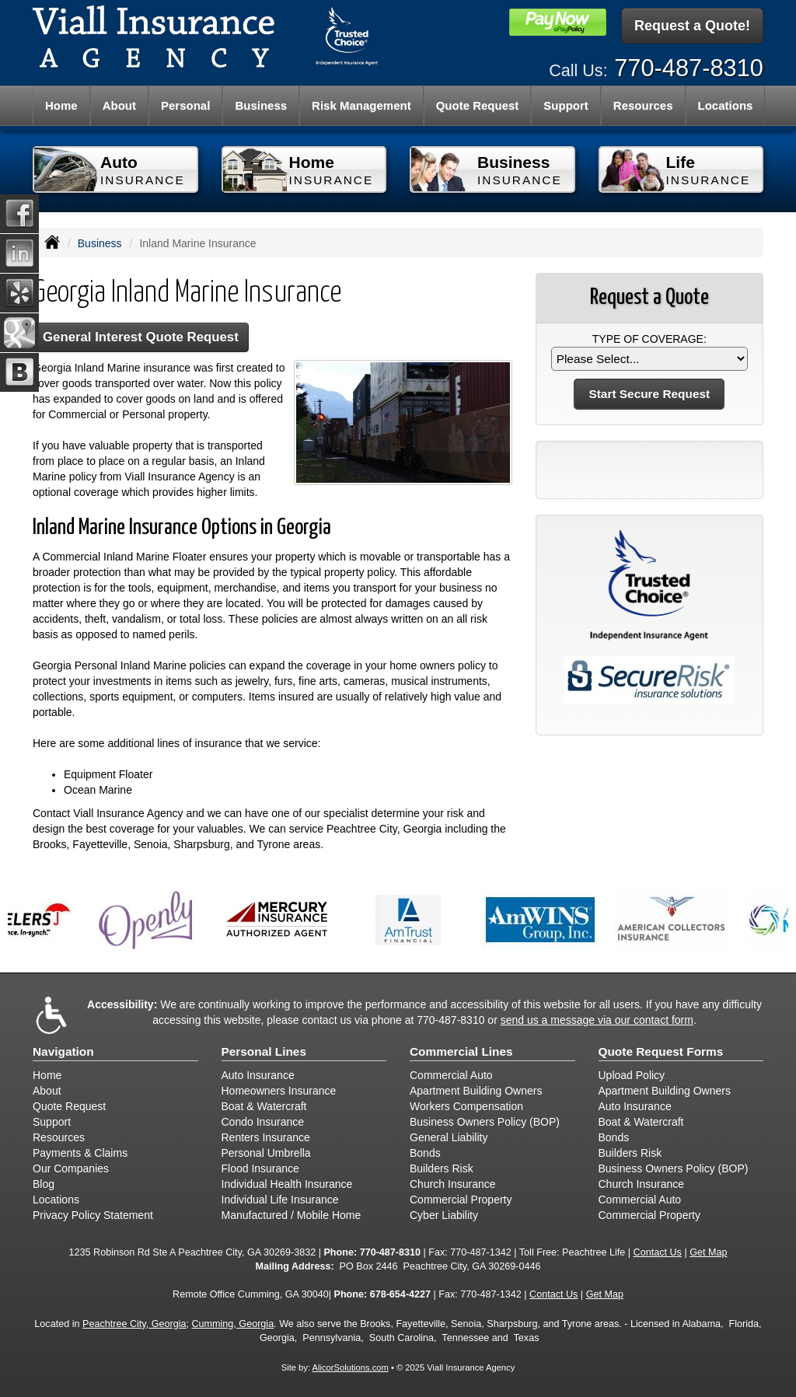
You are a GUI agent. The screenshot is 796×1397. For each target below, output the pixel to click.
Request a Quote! (692, 25)
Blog (43, 1184)
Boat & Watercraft (264, 1106)
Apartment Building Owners (476, 1090)
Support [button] (565, 105)
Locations (56, 1199)
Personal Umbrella (266, 1153)
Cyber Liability (444, 1215)
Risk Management (361, 105)
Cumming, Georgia (232, 1323)
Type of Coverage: (649, 339)
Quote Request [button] (477, 105)
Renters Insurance (266, 1137)
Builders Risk (441, 1168)
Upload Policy (632, 1075)
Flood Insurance (260, 1168)
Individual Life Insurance (280, 1199)
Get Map (708, 1252)
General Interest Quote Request (141, 337)
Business (100, 243)
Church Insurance (453, 1184)
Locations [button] (725, 105)
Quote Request (69, 1106)
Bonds (425, 1153)
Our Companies (71, 1168)
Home (61, 105)
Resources (59, 1137)
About (47, 1090)
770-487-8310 (688, 68)
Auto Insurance (258, 1075)
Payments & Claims (80, 1153)
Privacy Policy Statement (93, 1215)
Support (52, 1122)
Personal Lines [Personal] (264, 1051)
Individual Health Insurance (287, 1184)
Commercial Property (460, 1199)
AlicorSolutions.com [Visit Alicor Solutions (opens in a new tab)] (350, 1367)
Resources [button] (643, 105)
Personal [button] (185, 105)
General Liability (448, 1137)
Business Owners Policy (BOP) (485, 1122)
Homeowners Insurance (279, 1090)
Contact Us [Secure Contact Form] (658, 1252)
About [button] (119, 105)
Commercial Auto (451, 1075)
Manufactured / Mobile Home (291, 1215)
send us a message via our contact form (597, 1020)
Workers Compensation (466, 1106)
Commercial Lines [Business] (461, 1051)
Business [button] (261, 105)
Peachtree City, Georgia (134, 1323)
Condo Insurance (263, 1122)
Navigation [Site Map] (63, 1051)
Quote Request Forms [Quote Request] (661, 1051)
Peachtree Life (593, 1252)
